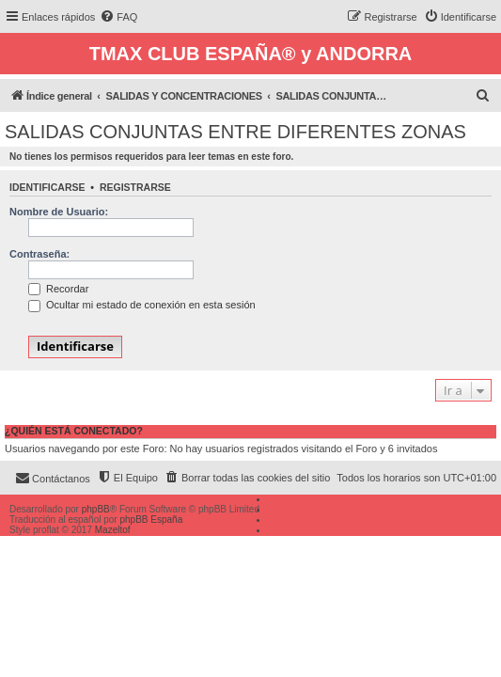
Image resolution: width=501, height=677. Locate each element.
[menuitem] (118, 17)
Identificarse (47, 187)
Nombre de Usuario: (58, 211)
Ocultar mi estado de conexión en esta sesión (142, 304)
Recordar (58, 288)
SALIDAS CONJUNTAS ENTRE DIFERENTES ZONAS (235, 131)
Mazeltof (113, 530)
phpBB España (150, 519)
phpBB (96, 509)
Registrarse (135, 187)
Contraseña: (39, 254)
